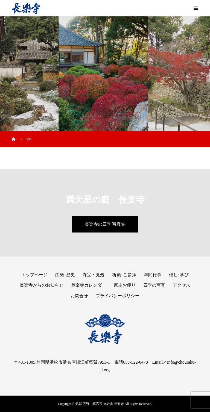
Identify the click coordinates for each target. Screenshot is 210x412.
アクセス (181, 285)
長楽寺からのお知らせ (41, 285)
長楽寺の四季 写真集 (105, 224)
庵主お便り (125, 285)
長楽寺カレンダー (88, 285)
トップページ (34, 274)
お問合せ (79, 295)
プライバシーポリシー (117, 295)
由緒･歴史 (65, 274)
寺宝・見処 (93, 274)
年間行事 (152, 274)
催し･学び (179, 274)
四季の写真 (154, 285)
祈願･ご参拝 (124, 274)
